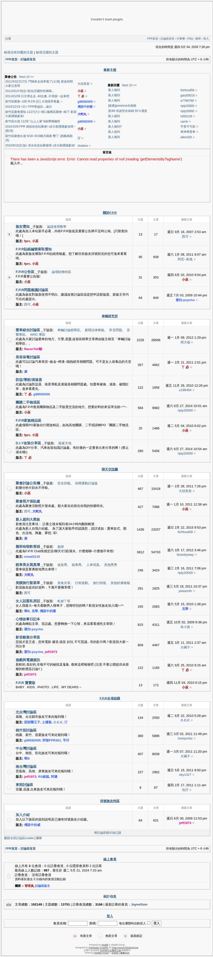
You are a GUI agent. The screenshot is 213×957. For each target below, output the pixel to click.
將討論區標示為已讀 (107, 832)
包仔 (185, 790)
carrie (184, 121)
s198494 (185, 390)
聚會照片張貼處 (28, 501)
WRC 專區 (37, 334)
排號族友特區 (110, 801)
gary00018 (187, 95)
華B (27, 611)
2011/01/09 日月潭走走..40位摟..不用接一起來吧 (37, 96)
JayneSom (139, 904)
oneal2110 (32, 556)
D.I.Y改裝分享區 (28, 443)
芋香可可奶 (187, 126)
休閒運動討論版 (86, 483)
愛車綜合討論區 (28, 330)
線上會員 (109, 859)
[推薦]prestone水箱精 (122, 105)
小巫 (81, 91)
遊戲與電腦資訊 (28, 660)
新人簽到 (114, 132)
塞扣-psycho (185, 300)
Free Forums (118, 947)
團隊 (39, 838)
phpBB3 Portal (101, 953)
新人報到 (114, 90)
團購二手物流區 (28, 402)
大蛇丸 (82, 114)
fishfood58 (187, 90)
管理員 (29, 886)
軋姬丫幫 (63, 601)
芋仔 (66, 740)
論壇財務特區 (61, 272)
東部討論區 (24, 785)
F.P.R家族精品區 (28, 420)
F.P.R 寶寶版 (25, 683)
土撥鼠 (47, 722)
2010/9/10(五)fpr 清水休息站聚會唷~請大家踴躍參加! (40, 145)
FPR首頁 (152, 38)
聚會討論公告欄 (28, 483)
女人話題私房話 (28, 601)
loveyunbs (185, 738)
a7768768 (187, 100)
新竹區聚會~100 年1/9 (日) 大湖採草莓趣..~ (34, 101)
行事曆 (181, 38)
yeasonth (185, 591)
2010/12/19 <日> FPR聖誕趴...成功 (28, 106)
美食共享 (63, 583)
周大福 (185, 342)
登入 (206, 38)
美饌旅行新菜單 (28, 583)
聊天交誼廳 (110, 469)
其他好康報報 (120, 583)
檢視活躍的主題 (47, 52)
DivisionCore (132, 947)
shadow (83, 145)
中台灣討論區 (26, 748)
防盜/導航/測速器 (29, 380)
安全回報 (63, 483)
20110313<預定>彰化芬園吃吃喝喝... (29, 91)
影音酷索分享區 (28, 637)
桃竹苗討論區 (26, 730)
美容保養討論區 (28, 357)
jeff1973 (51, 652)
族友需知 (23, 226)
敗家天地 (64, 443)
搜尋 (198, 38)
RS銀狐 (43, 776)
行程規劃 (81, 583)
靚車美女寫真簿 (28, 565)
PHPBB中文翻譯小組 (110, 950)
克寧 (35, 611)
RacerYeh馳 (33, 349)
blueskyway (185, 554)
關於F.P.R (110, 213)
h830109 (186, 116)
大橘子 (185, 647)
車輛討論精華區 (68, 330)
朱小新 (185, 627)
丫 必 (81, 96)
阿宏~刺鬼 (185, 259)
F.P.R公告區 (25, 272)
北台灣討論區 (26, 712)
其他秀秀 (110, 565)
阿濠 (54, 776)
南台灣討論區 (26, 767)
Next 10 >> (26, 77)
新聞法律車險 (94, 330)
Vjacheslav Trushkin (98, 947)
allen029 (186, 137)
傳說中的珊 (85, 106)
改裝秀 (62, 565)
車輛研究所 (110, 316)
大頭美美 (83, 84)
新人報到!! (115, 126)
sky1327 (185, 774)
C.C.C (58, 722)
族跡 (60, 546)
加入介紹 (23, 815)
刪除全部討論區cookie (19, 838)
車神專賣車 (187, 132)
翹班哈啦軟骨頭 (28, 546)
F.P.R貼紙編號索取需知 (34, 249)
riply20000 (187, 106)
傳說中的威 (32, 825)
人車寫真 (92, 565)
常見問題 (115, 330)
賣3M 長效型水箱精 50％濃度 (127, 111)
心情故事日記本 (28, 619)
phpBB (104, 945)
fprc (27, 241)
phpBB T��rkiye (120, 953)
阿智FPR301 (52, 740)
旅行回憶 (99, 583)
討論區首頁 (167, 38)
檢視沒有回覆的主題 (18, 52)
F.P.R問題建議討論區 (32, 290)
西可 (185, 236)
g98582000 (85, 101)
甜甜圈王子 (32, 722)
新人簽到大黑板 (28, 519)
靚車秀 (77, 565)
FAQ (190, 38)
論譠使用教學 (56, 226)
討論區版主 (42, 886)
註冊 (8, 38)
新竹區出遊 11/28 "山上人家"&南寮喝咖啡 (32, 121)
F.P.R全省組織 (110, 698)
